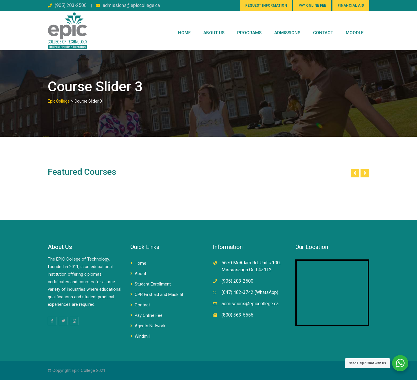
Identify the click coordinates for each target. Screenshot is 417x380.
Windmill (142, 336)
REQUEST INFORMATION (266, 5)
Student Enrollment (153, 284)
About (140, 273)
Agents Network (150, 325)
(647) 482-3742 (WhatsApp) (250, 292)
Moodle (354, 32)
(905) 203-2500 (71, 5)
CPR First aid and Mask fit (159, 294)
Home (184, 32)
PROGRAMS (249, 32)
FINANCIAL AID (351, 5)
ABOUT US (213, 32)
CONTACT (323, 32)
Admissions (287, 32)
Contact (142, 305)
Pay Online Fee (148, 315)
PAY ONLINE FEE (312, 5)
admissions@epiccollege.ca (131, 5)
